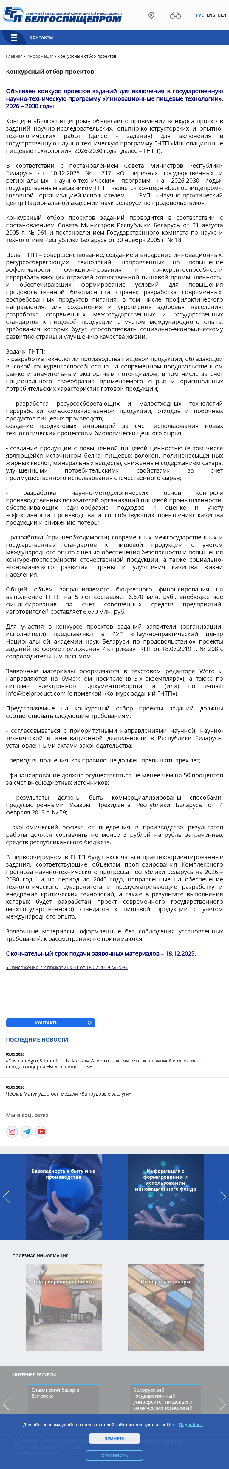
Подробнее (191, 1424)
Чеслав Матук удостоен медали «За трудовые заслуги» (68, 1094)
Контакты (41, 37)
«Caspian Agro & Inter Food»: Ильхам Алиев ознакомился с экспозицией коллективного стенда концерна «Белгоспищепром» (107, 1064)
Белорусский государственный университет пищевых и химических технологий (163, 1399)
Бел (222, 15)
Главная (14, 56)
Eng (211, 15)
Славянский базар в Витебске (55, 1393)
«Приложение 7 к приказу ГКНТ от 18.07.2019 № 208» (67, 967)
